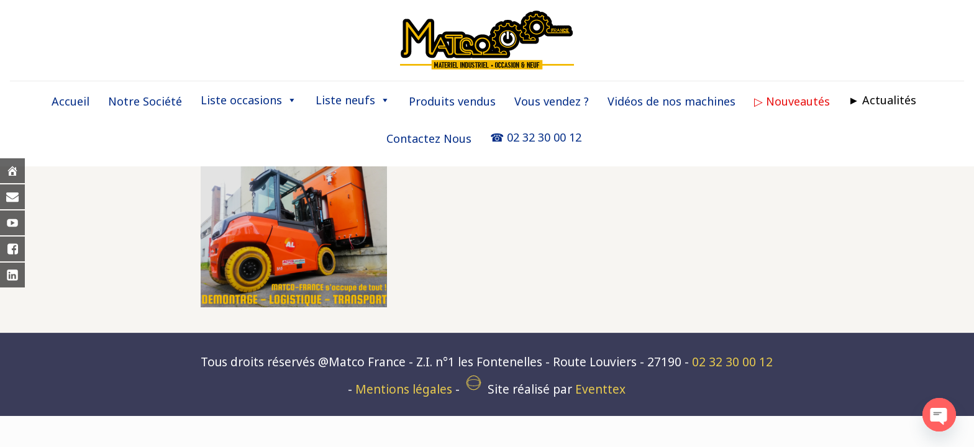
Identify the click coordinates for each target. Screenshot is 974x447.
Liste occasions (249, 100)
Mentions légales (403, 389)
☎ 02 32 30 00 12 (535, 137)
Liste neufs (353, 100)
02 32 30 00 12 (732, 362)
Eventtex (600, 389)
